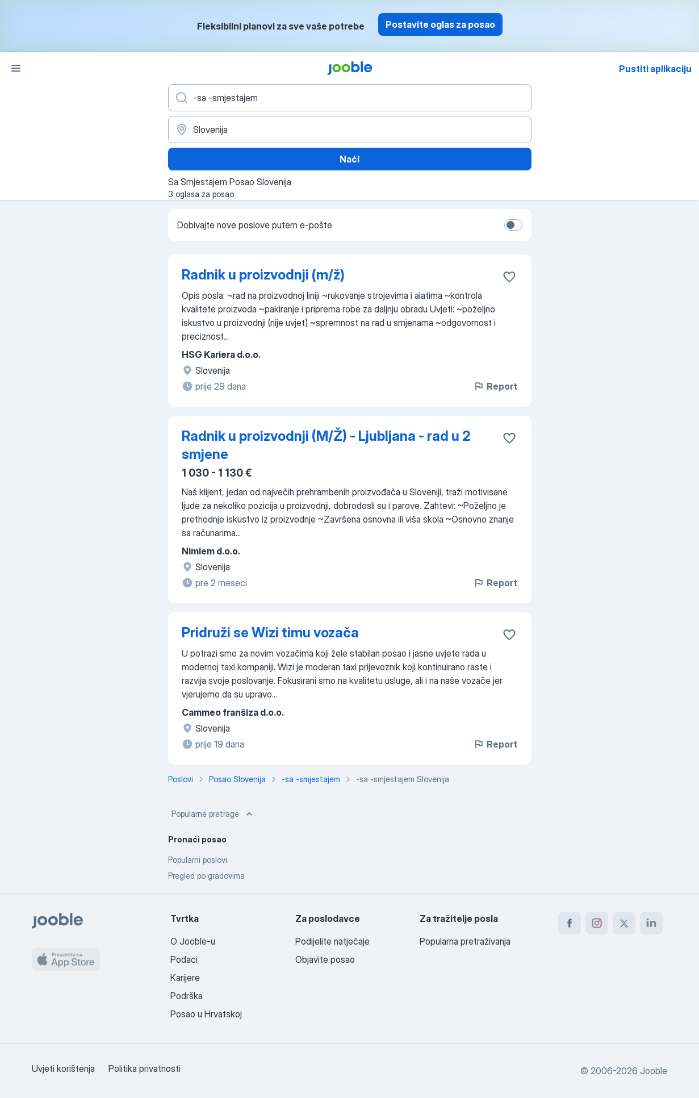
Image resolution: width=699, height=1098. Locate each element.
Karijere (185, 977)
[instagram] (596, 923)
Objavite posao (325, 959)
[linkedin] (651, 923)
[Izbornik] (16, 68)
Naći (349, 159)
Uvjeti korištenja (63, 1068)
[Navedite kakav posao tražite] (349, 97)
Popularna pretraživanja (465, 941)
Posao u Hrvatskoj (206, 1014)
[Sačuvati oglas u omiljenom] (509, 277)
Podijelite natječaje (332, 941)
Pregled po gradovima (206, 875)
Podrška (186, 995)
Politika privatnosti (144, 1068)
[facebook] (569, 923)
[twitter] (624, 923)
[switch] (513, 225)
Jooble (653, 1070)
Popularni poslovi (197, 860)
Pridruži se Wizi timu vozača (270, 632)
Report (495, 386)
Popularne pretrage (213, 814)
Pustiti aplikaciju (655, 68)
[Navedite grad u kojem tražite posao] (349, 129)
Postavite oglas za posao (440, 24)
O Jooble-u (192, 941)
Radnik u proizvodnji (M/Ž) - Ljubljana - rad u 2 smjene (326, 445)
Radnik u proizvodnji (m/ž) (263, 274)
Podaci (184, 959)
